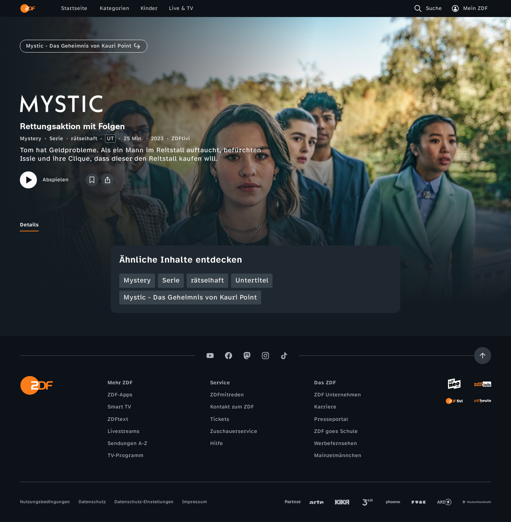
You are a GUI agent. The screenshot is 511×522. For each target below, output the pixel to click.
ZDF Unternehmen (337, 395)
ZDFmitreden (227, 395)
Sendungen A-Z (127, 443)
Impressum (194, 501)
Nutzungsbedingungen (45, 501)
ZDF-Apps (120, 395)
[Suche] (429, 8)
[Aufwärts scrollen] (482, 355)
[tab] (29, 225)
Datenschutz (92, 501)
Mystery (31, 139)
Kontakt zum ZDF (232, 407)
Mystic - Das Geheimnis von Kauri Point (190, 297)
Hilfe (216, 443)
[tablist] (255, 225)
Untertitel (251, 280)
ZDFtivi (180, 139)
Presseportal (331, 419)
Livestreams (123, 431)
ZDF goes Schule (336, 431)
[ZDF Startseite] (27, 8)
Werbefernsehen (335, 443)
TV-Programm (125, 455)
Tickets (219, 419)
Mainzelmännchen (337, 455)
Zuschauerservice (233, 431)
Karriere (325, 407)
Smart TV (119, 407)
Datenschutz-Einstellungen (144, 501)
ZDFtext (118, 419)
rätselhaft (84, 139)
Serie (56, 139)
